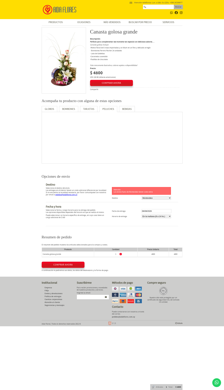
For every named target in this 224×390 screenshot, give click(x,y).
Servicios (168, 22)
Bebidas (127, 109)
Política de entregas (53, 296)
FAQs (47, 291)
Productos (56, 22)
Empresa (48, 288)
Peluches (108, 109)
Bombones (68, 109)
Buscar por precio (140, 22)
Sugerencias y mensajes (54, 305)
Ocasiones (84, 22)
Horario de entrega (119, 216)
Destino (115, 198)
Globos (49, 109)
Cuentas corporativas (53, 299)
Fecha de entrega (119, 211)
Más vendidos (112, 22)
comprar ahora (111, 83)
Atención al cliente (52, 302)
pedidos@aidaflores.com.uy (66, 195)
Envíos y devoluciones (53, 293)
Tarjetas (88, 109)
